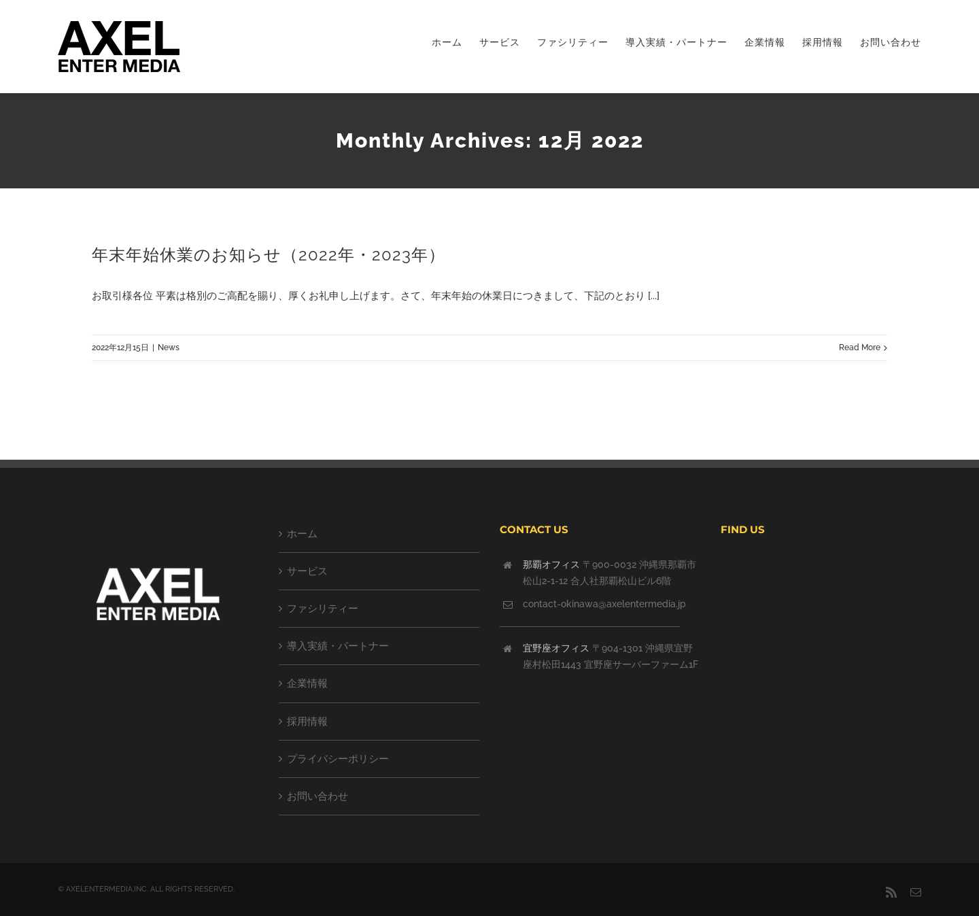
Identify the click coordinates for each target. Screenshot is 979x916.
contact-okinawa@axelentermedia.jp (604, 603)
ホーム (302, 534)
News (168, 347)
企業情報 (307, 683)
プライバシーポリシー (338, 759)
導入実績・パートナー (338, 646)
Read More (859, 347)
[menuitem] (455, 42)
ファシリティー (322, 609)
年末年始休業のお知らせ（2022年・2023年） (268, 255)
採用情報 (307, 721)
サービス (307, 571)
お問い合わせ (317, 796)
